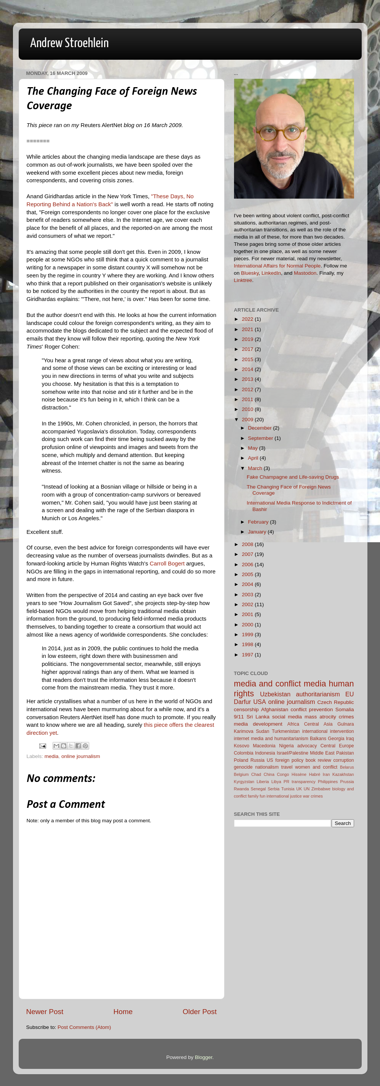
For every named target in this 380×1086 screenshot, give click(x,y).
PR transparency (300, 781)
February (259, 522)
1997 (248, 655)
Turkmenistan (286, 731)
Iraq (350, 738)
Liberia (263, 781)
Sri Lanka (258, 717)
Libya (276, 781)
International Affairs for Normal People (277, 266)
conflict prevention (311, 709)
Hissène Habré (306, 774)
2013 (248, 379)
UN (307, 789)
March (256, 468)
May (253, 448)
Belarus (347, 767)
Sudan (262, 731)
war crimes (313, 796)
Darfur (242, 701)
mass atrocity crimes (329, 717)
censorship (246, 709)
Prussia (347, 781)
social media (287, 717)
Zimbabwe (320, 789)
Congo (283, 774)
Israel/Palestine (292, 753)
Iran (326, 774)
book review (318, 760)
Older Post (199, 1012)
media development (258, 724)
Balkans (318, 738)
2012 (248, 389)
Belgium (241, 774)
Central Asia (318, 724)
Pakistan (345, 753)
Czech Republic (335, 702)
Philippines (328, 781)
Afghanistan (274, 709)
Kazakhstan (343, 774)
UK (299, 789)
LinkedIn (271, 273)
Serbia (273, 789)
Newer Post (45, 1012)
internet (242, 738)
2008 (248, 544)
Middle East (322, 753)
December (260, 428)
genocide (243, 767)
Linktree (243, 280)
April (254, 458)
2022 (248, 319)
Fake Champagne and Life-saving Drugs (293, 477)
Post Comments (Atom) (84, 1027)
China (269, 774)
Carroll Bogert (167, 564)
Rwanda (241, 789)
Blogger (203, 1057)
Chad (256, 774)
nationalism (267, 767)
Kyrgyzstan (244, 781)
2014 (248, 369)
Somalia (344, 709)
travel (287, 767)
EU (349, 694)
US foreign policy (285, 760)
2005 (248, 574)
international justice (283, 796)
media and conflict (267, 683)
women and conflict (316, 767)
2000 (248, 624)
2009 (248, 419)
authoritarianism (318, 694)
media (52, 756)
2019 (248, 339)
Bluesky (249, 273)
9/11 (239, 717)
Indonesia (265, 753)
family (253, 796)
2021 (248, 329)
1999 (248, 634)
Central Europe (337, 745)
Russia (257, 760)
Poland (241, 760)
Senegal (258, 789)
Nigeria (286, 745)
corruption (344, 760)
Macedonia (264, 745)
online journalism (80, 756)
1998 (248, 644)
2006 (248, 564)
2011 (248, 399)
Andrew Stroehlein (69, 43)
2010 (248, 409)
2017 (248, 349)
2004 (248, 584)
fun (262, 796)
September (261, 438)
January (258, 532)
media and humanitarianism (279, 738)
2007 (248, 554)
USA (259, 701)
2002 (248, 604)
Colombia (243, 753)
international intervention (328, 731)
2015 (248, 359)
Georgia (336, 738)
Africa (293, 724)
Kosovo (242, 745)
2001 (248, 614)
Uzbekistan (275, 694)
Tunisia (287, 789)
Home (123, 1012)
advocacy (307, 745)
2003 (248, 594)
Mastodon (305, 273)
